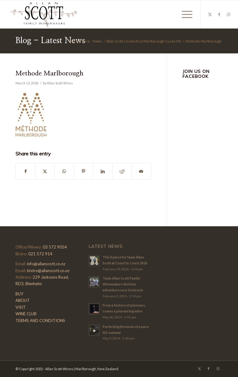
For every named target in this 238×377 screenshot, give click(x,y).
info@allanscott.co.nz (46, 263)
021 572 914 (40, 253)
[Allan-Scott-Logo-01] (44, 14)
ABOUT (22, 300)
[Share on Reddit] (121, 171)
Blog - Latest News (50, 41)
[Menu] (183, 14)
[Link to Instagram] (228, 14)
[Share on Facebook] (25, 171)
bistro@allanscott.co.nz (48, 270)
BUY (19, 293)
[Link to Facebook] (219, 14)
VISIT (20, 307)
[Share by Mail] (141, 171)
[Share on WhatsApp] (64, 171)
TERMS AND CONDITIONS (40, 320)
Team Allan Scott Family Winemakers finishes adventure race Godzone (123, 284)
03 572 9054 (55, 247)
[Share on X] (44, 171)
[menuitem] (183, 14)
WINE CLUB (26, 313)
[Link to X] (210, 14)
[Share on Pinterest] (83, 171)
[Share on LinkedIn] (102, 171)
